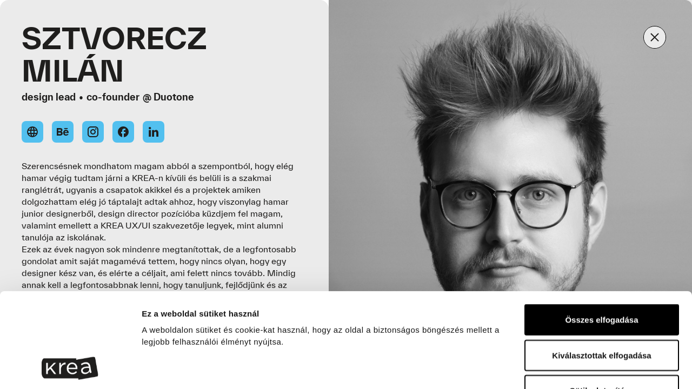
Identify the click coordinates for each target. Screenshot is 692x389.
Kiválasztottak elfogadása (601, 266)
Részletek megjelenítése (189, 367)
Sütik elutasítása (602, 301)
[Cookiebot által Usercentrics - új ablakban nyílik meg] (70, 368)
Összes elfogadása (601, 231)
